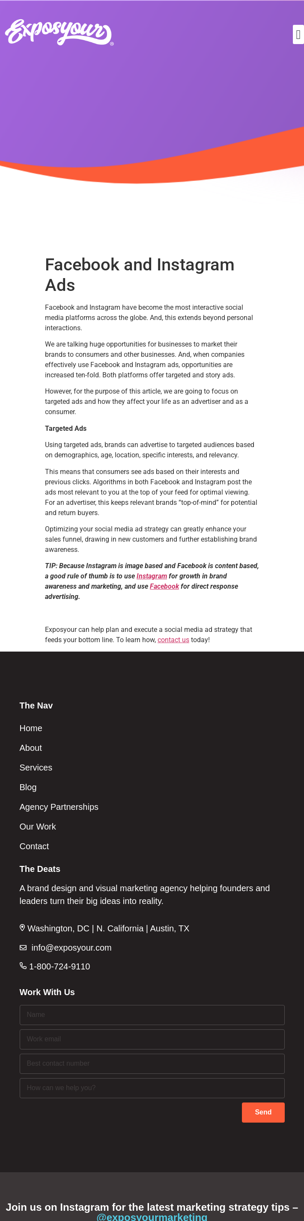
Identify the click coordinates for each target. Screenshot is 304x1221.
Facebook (164, 586)
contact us (173, 640)
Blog (28, 787)
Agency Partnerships (59, 807)
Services (36, 767)
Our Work (38, 826)
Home (31, 728)
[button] (298, 34)
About (31, 748)
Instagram (152, 576)
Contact (34, 846)
